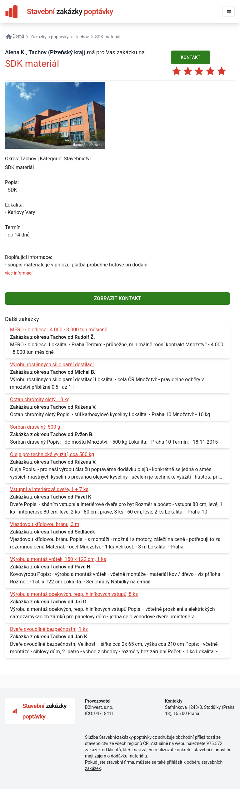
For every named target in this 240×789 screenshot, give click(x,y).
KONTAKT (191, 57)
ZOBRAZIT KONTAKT (117, 298)
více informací (18, 272)
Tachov (28, 159)
